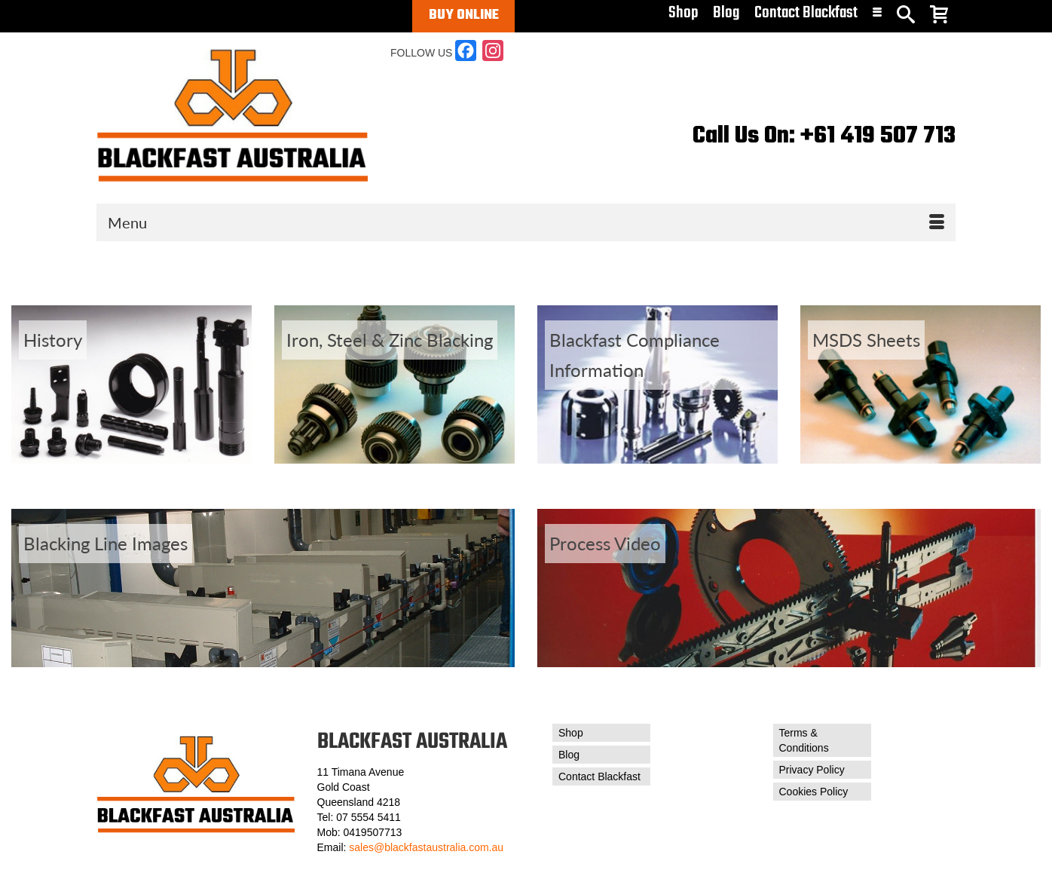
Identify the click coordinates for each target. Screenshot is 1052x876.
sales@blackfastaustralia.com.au (426, 847)
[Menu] (526, 222)
